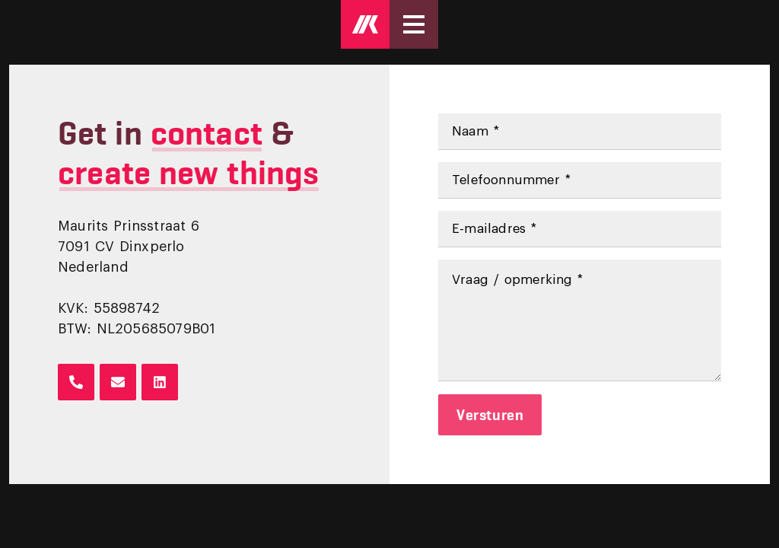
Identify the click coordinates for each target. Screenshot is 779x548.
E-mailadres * (494, 228)
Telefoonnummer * (511, 180)
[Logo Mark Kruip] (365, 24)
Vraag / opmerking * (517, 279)
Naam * (475, 131)
